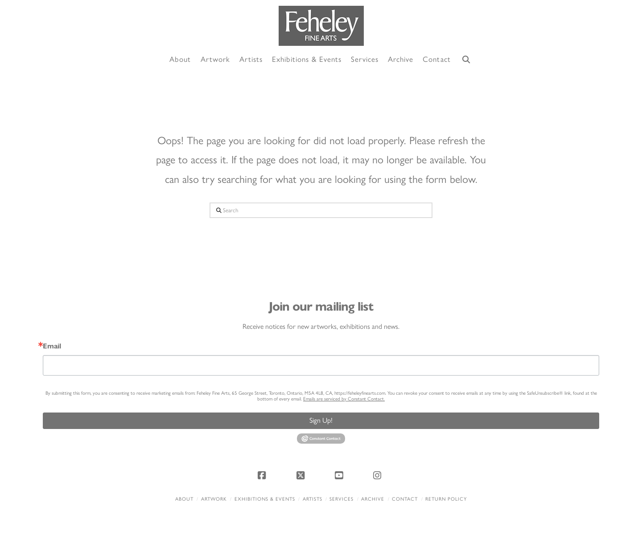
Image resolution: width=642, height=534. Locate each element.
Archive (372, 499)
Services (341, 499)
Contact (405, 499)
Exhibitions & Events (265, 499)
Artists (312, 499)
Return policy (446, 499)
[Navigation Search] (466, 60)
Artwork (214, 499)
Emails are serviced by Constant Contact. (344, 399)
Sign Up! (321, 420)
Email (52, 346)
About (184, 499)
